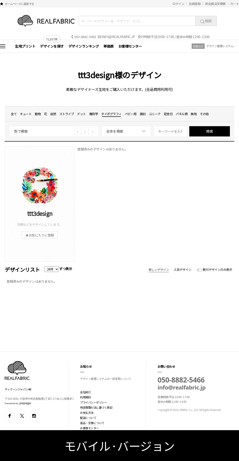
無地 (194, 114)
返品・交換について (92, 423)
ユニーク (155, 114)
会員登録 (194, 3)
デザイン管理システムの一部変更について (221, 46)
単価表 (108, 46)
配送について (88, 418)
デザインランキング (83, 46)
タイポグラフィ (111, 114)
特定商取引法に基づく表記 (96, 407)
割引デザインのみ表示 (217, 269)
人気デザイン (182, 269)
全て (14, 114)
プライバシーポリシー (93, 402)
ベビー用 (131, 114)
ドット (81, 114)
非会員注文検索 (215, 3)
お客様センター (130, 46)
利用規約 (85, 397)
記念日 (168, 114)
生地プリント (25, 46)
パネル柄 (181, 114)
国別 (143, 114)
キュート (26, 114)
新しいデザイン (159, 269)
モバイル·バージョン (119, 445)
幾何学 (93, 114)
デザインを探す (52, 46)
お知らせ (198, 46)
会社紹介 (85, 392)
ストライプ (66, 114)
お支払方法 (87, 413)
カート (234, 3)
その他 (204, 114)
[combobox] (126, 131)
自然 (53, 114)
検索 (206, 21)
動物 (38, 114)
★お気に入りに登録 (39, 235)
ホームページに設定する (19, 4)
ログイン (178, 3)
